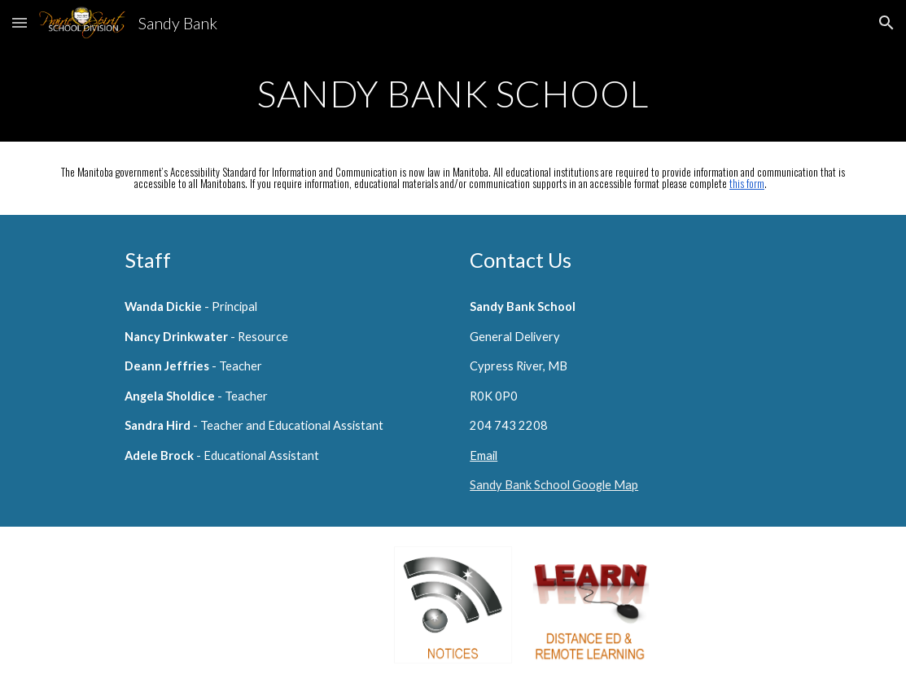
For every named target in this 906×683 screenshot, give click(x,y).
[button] (19, 22)
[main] (453, 93)
